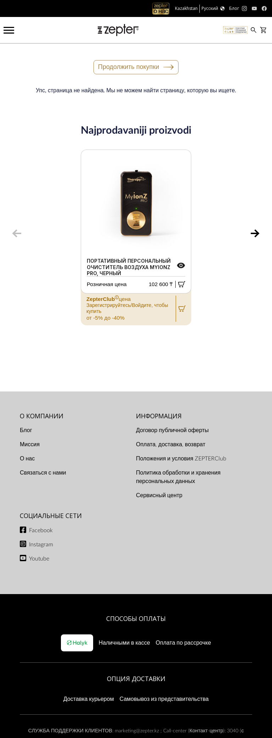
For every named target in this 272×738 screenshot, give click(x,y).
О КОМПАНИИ (41, 416)
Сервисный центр (159, 495)
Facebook (41, 530)
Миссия (30, 444)
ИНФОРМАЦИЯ (159, 416)
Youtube (39, 559)
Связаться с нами (43, 473)
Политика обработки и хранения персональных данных (178, 477)
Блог (26, 430)
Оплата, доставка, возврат (170, 444)
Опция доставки (136, 678)
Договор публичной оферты (172, 430)
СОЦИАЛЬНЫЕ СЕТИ (51, 515)
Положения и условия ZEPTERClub (181, 458)
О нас (27, 458)
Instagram (41, 544)
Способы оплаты (136, 618)
